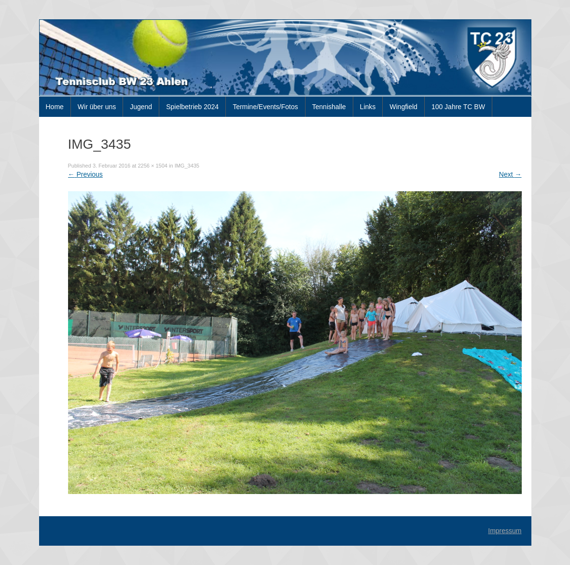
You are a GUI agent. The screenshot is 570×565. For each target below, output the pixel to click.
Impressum (504, 531)
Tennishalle (329, 107)
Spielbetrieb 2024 (192, 107)
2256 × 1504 (152, 166)
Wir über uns (97, 107)
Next (510, 174)
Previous (85, 174)
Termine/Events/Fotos (265, 107)
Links (368, 107)
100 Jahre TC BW (458, 107)
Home (55, 107)
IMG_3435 (187, 166)
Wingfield (403, 107)
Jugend (141, 107)
